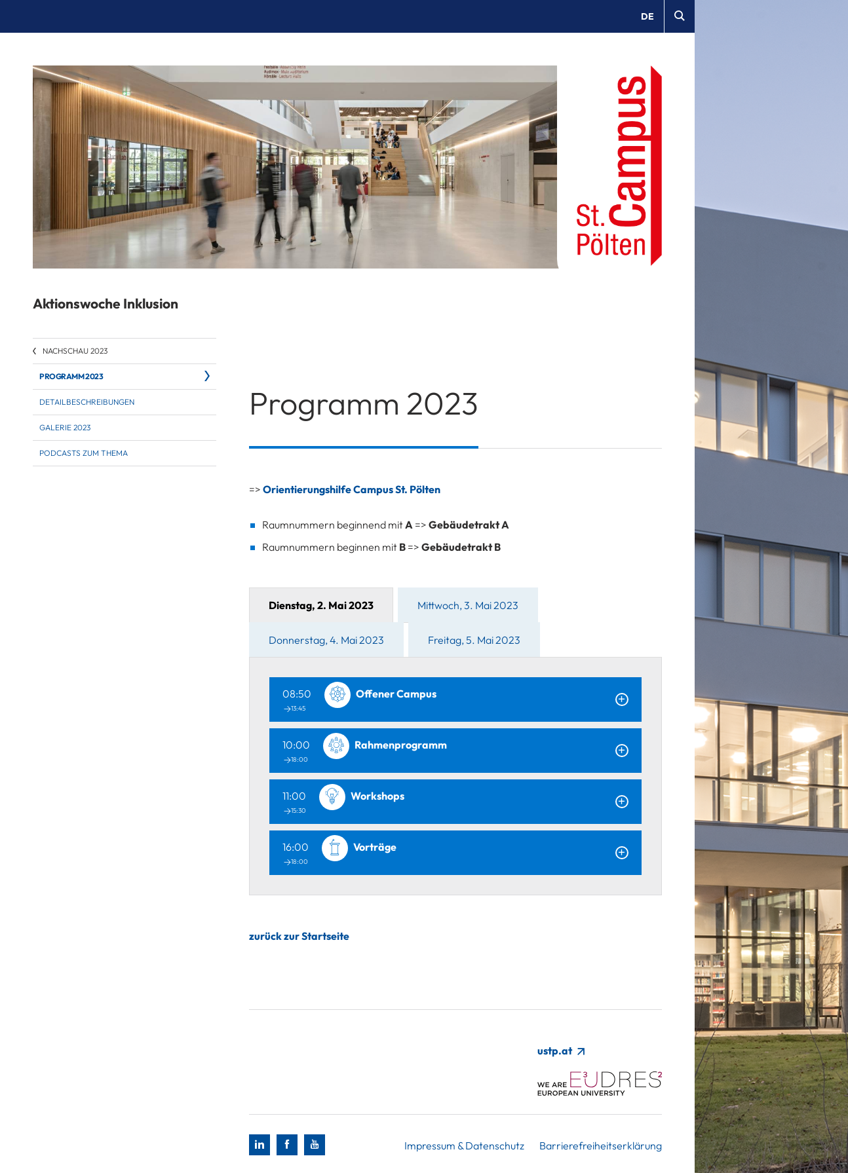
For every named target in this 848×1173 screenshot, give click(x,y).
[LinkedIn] (259, 1144)
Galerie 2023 (64, 427)
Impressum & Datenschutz (464, 1145)
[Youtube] (314, 1144)
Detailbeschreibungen (86, 402)
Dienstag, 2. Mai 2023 (321, 605)
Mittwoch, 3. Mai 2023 (467, 605)
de (647, 16)
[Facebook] (287, 1144)
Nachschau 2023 (75, 351)
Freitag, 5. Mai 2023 (474, 639)
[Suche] (679, 16)
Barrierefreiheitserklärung (600, 1145)
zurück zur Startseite (299, 935)
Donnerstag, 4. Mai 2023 (326, 639)
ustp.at (560, 1050)
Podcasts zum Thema (83, 453)
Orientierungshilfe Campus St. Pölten (351, 489)
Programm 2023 (71, 376)
